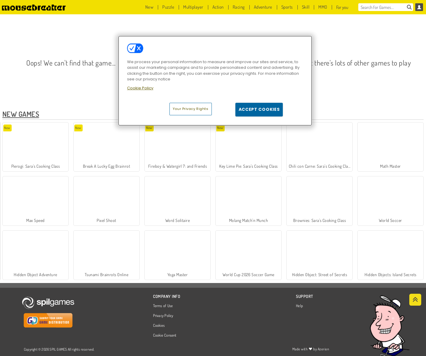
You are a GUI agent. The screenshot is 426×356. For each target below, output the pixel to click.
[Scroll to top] (415, 300)
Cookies (159, 326)
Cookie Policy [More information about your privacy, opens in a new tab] (140, 88)
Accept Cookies (259, 109)
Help (299, 306)
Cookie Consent (165, 335)
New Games (20, 114)
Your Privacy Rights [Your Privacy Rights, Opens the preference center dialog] (191, 108)
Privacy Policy (163, 316)
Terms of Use (163, 306)
